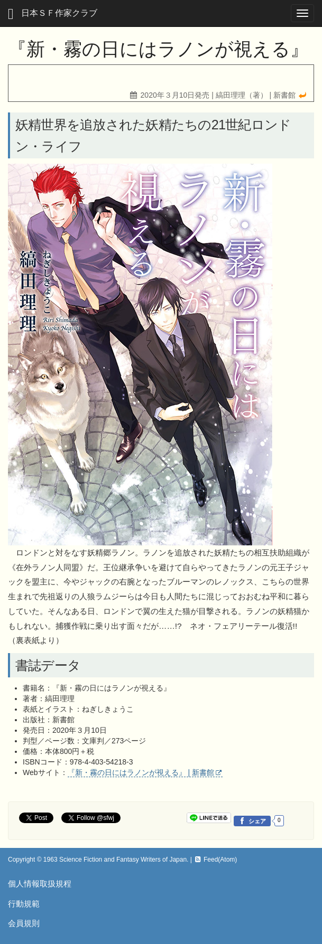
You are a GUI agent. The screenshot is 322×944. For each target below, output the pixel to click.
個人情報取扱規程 (39, 883)
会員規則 (24, 923)
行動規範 (24, 903)
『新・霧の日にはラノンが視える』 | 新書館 (141, 772)
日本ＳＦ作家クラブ (52, 14)
